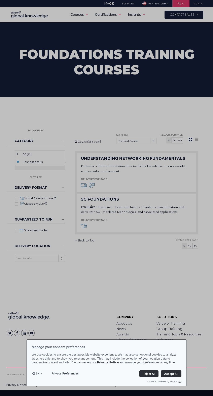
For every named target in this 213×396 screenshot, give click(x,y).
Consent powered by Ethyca (164, 381)
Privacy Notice (108, 362)
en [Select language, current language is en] (37, 373)
